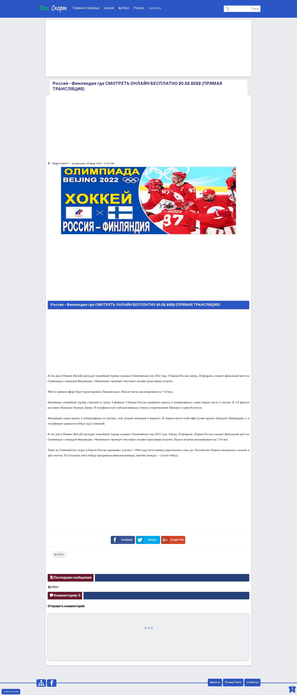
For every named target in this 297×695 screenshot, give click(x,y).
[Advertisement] (148, 48)
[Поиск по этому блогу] (242, 9)
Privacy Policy (233, 682)
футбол (123, 8)
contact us (252, 682)
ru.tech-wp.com (11, 691)
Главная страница (86, 8)
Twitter (147, 539)
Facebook (122, 539)
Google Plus (173, 539)
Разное (139, 8)
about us (215, 682)
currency (155, 8)
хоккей (109, 8)
